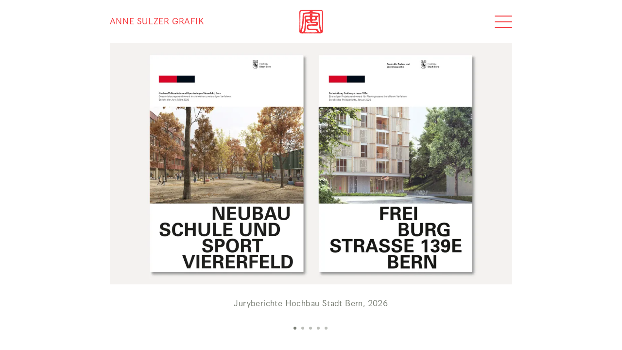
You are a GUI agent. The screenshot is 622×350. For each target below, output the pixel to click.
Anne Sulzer (157, 22)
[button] (295, 328)
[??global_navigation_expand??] (503, 22)
